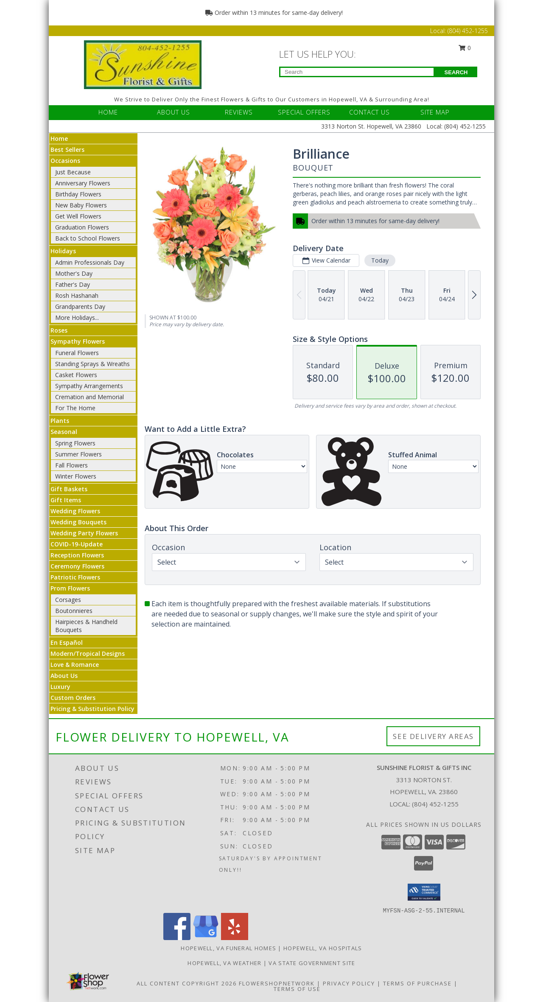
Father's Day (72, 284)
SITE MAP (435, 112)
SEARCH (456, 72)
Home (59, 138)
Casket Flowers (76, 375)
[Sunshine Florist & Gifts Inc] (143, 64)
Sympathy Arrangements (89, 386)
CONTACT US (369, 112)
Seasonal (63, 432)
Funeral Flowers (77, 353)
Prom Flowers (70, 588)
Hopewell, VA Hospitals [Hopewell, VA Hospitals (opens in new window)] (322, 948)
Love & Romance (74, 665)
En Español (66, 642)
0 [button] (465, 48)
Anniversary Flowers (82, 183)
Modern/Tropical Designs (87, 653)
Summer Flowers (78, 454)
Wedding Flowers (75, 511)
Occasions (65, 161)
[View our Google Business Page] (205, 938)
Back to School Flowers (87, 238)
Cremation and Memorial (89, 397)
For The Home (75, 408)
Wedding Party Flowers (84, 533)
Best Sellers (67, 150)
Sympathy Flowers (77, 341)
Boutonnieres (73, 611)
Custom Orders (72, 698)
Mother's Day (73, 273)
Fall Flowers (71, 465)
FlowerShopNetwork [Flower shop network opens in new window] (277, 983)
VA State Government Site (312, 963)
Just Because (73, 172)
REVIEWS (239, 112)
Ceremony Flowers (77, 566)
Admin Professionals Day (89, 262)
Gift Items (65, 500)
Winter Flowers (75, 476)
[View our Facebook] (176, 938)
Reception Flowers (77, 555)
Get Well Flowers (78, 216)
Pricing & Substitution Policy (92, 709)
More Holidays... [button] (77, 317)
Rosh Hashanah (76, 295)
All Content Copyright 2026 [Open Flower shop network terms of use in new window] (187, 983)
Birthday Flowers (78, 194)
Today (380, 260)
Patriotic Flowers (75, 577)
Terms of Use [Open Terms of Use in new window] (297, 989)
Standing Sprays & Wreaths (92, 364)
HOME (108, 112)
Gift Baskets (68, 489)
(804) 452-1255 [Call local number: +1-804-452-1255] (435, 804)
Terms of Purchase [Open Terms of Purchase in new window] (417, 983)
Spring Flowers (75, 443)
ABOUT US (173, 112)
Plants (59, 421)
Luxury (60, 687)
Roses (58, 330)
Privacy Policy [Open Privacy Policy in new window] (349, 983)
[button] (424, 892)
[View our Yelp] (234, 938)
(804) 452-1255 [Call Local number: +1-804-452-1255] (468, 31)
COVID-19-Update (76, 544)
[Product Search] (357, 72)
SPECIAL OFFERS (304, 112)
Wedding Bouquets (78, 522)
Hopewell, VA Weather (224, 963)
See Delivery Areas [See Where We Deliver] (433, 736)
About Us (64, 676)
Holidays (63, 251)
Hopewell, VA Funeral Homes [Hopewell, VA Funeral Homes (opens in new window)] (228, 948)
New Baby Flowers (81, 205)
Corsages (68, 600)
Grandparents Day (80, 306)
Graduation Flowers (82, 227)
